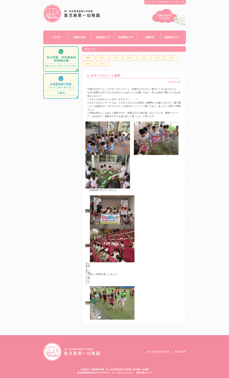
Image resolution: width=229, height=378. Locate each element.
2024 (116, 58)
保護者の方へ (172, 37)
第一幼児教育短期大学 (158, 352)
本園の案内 (79, 37)
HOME (57, 37)
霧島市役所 (180, 352)
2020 (171, 58)
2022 (143, 58)
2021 (157, 58)
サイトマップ (150, 2)
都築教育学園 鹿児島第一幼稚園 (71, 13)
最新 (88, 58)
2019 (88, 64)
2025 (102, 58)
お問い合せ (169, 17)
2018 (102, 64)
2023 (129, 58)
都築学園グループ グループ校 (171, 2)
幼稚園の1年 (126, 37)
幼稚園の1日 (103, 37)
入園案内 (149, 37)
